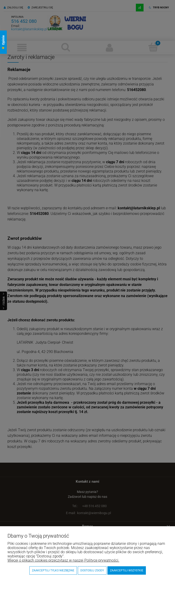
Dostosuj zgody (92, 570)
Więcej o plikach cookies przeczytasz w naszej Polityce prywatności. (63, 560)
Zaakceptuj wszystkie (126, 570)
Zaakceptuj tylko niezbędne (53, 570)
